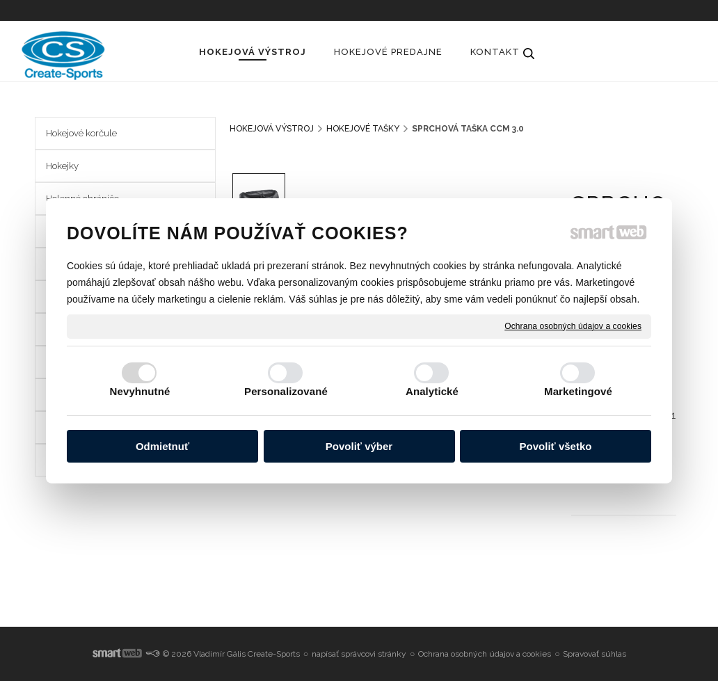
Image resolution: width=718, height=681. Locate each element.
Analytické (432, 391)
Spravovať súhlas (594, 654)
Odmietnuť (162, 446)
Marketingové (578, 391)
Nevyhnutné (140, 391)
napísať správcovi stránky (359, 654)
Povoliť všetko (556, 446)
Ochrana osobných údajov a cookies (572, 325)
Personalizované (286, 391)
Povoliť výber (359, 446)
